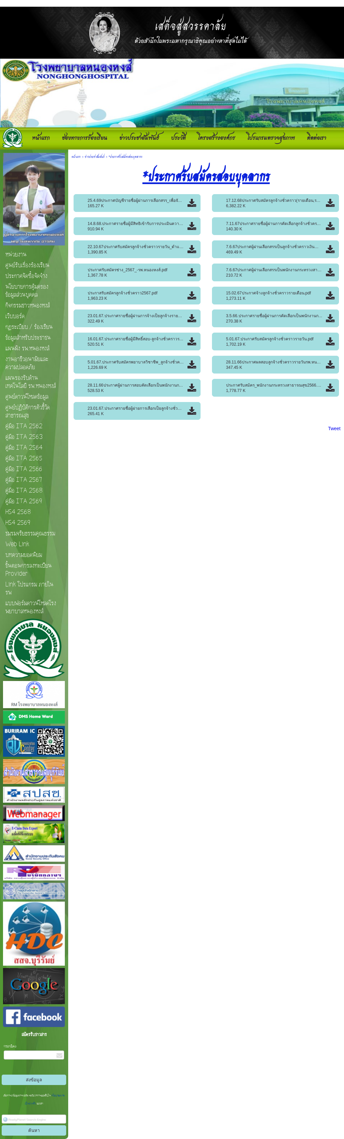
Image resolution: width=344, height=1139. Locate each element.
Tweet (334, 428)
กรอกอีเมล (10, 1046)
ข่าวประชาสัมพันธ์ (94, 156)
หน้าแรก (76, 156)
